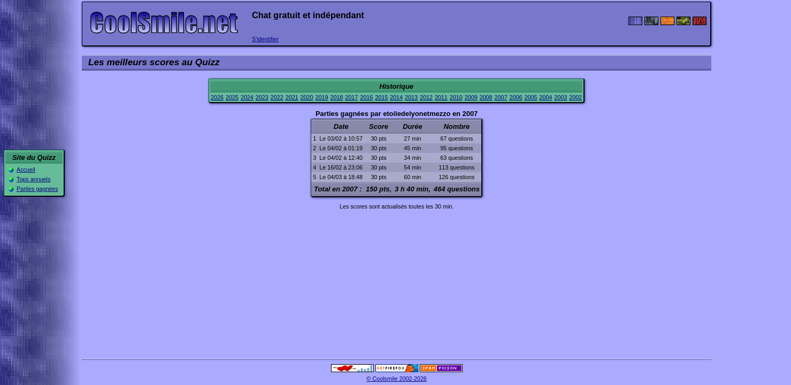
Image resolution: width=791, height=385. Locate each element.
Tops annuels (33, 179)
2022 (277, 97)
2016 (366, 97)
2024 (247, 97)
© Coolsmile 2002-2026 (396, 378)
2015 (381, 97)
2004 (545, 97)
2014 (396, 97)
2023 (262, 97)
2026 (217, 97)
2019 (322, 97)
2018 (336, 97)
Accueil (26, 169)
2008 (486, 97)
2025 (232, 97)
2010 (456, 97)
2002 (575, 97)
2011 (441, 97)
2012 (426, 97)
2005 (530, 97)
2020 (307, 97)
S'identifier (265, 39)
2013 (411, 97)
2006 (516, 97)
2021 (292, 97)
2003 (560, 97)
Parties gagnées (37, 189)
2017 (351, 97)
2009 (471, 97)
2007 (501, 97)
